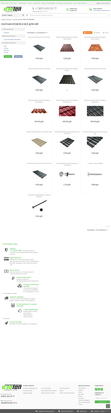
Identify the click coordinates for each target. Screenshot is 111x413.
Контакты (13, 3)
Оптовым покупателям (64, 3)
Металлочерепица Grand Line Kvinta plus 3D (95, 132)
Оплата (29, 3)
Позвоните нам (6, 394)
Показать (8, 56)
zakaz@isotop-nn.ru (9, 403)
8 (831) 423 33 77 (8, 396)
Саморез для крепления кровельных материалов (67, 164)
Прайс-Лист (5, 3)
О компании (22, 3)
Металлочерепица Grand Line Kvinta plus (39, 163)
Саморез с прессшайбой (95, 163)
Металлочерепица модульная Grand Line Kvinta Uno (67, 132)
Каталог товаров (13, 15)
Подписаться (102, 402)
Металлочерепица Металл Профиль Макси (67, 69)
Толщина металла (9, 43)
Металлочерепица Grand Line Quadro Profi (39, 132)
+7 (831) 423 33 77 (46, 8)
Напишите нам (6, 401)
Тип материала (7, 29)
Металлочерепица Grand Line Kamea (39, 69)
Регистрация (106, 3)
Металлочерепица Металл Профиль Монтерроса (39, 101)
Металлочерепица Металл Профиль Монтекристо (67, 101)
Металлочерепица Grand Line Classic (39, 37)
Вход (99, 3)
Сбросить (18, 56)
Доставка (37, 3)
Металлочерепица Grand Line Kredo (95, 69)
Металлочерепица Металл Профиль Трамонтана (95, 101)
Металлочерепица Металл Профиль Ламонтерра (67, 38)
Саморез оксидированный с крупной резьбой (39, 195)
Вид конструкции (8, 36)
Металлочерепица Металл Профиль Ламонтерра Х (95, 38)
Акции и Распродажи (48, 3)
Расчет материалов (79, 3)
